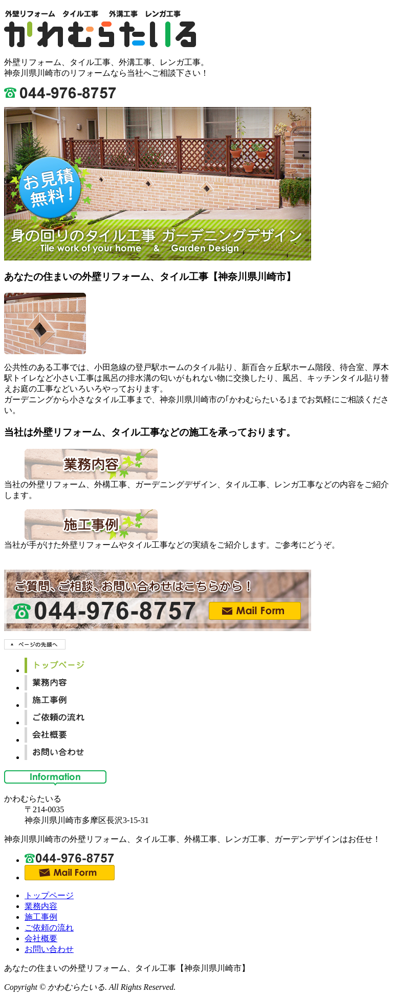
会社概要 (41, 938)
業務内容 (41, 906)
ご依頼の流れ (49, 927)
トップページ (49, 895)
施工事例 (41, 917)
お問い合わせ (49, 949)
